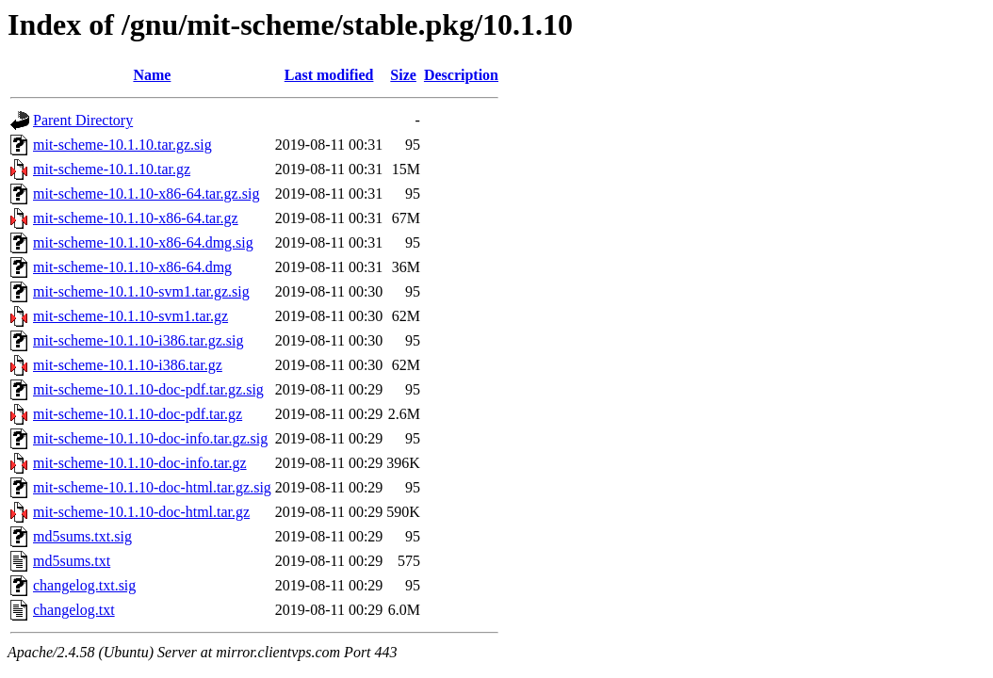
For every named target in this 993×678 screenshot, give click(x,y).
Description (461, 75)
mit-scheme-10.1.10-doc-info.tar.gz (140, 463)
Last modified (329, 75)
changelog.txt (74, 610)
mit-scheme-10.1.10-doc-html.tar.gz (141, 512)
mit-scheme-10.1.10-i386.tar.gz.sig (138, 340)
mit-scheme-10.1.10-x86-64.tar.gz (135, 218)
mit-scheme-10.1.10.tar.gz (111, 169)
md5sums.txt (71, 561)
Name (152, 75)
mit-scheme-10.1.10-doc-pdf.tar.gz (137, 414)
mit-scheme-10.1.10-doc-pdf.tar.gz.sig (148, 389)
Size (403, 75)
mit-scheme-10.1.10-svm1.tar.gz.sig (141, 291)
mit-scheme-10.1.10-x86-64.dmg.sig (143, 242)
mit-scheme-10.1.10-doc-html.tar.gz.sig (152, 487)
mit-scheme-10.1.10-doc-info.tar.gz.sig (150, 438)
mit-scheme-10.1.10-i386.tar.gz (127, 365)
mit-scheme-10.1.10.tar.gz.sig (122, 145)
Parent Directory (83, 120)
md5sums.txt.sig (82, 536)
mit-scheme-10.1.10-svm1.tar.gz (130, 316)
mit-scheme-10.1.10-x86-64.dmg (132, 267)
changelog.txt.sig (84, 585)
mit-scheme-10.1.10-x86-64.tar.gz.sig (146, 194)
